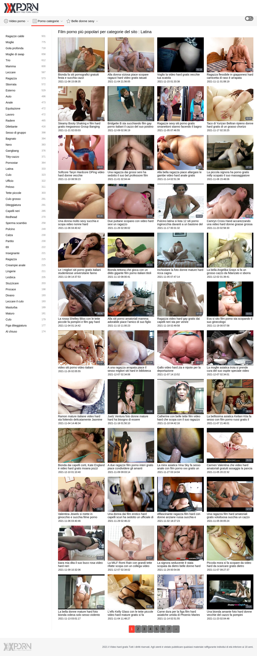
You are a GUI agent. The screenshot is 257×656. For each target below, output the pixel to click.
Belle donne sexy (82, 21)
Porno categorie (48, 21)
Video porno (16, 21)
